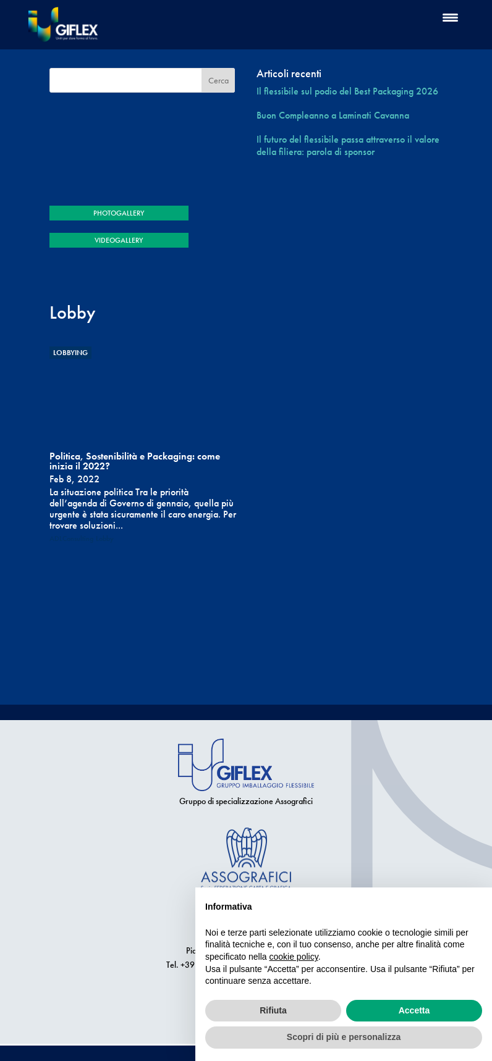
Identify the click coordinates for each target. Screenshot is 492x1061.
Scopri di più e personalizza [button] (344, 1037)
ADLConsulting (71, 538)
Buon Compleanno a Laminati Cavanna (333, 115)
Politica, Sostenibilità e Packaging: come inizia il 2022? (134, 461)
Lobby (105, 538)
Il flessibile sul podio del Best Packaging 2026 (347, 91)
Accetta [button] (414, 1010)
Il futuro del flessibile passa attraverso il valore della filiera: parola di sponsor (348, 145)
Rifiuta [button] (273, 1010)
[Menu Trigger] (450, 17)
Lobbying (70, 353)
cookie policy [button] (293, 957)
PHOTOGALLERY (118, 213)
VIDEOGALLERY (119, 240)
